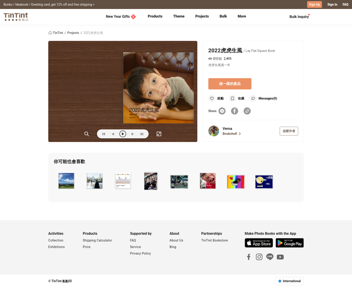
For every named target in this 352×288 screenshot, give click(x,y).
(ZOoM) (87, 134)
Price (86, 247)
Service (135, 247)
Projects (202, 16)
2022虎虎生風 (93, 33)
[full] (159, 134)
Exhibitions (56, 247)
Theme (179, 16)
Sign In (332, 4)
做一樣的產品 (230, 84)
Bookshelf (232, 133)
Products (155, 16)
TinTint (56, 33)
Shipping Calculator (97, 240)
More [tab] (242, 16)
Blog (172, 247)
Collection (55, 240)
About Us (176, 240)
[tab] (155, 17)
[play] (122, 133)
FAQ (345, 4)
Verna (227, 128)
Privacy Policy (140, 253)
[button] (65, 181)
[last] (142, 134)
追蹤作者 (289, 131)
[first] (103, 134)
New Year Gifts (121, 16)
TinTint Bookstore (214, 240)
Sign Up (314, 4)
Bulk (223, 16)
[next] (132, 134)
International (292, 281)
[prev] (113, 134)
